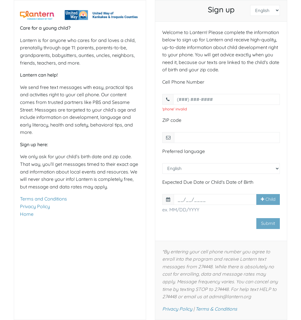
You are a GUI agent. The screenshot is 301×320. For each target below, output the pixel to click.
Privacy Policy (35, 206)
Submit (268, 223)
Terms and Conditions (43, 199)
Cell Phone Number (183, 82)
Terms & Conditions (216, 309)
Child (268, 199)
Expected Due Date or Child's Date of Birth (207, 182)
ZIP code (171, 120)
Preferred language (183, 151)
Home (27, 214)
